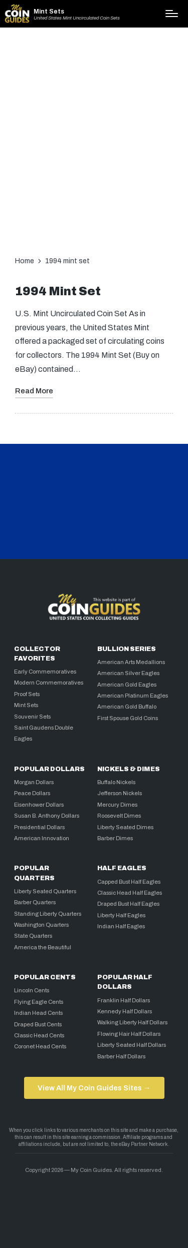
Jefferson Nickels (119, 793)
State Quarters (33, 936)
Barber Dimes (115, 838)
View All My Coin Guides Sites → (94, 1088)
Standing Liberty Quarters (47, 914)
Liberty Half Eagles (121, 915)
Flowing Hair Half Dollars (128, 1034)
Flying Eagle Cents (38, 1002)
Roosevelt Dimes (119, 816)
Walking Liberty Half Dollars (132, 1022)
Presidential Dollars (39, 827)
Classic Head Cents (39, 1035)
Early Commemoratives (45, 672)
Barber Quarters (35, 902)
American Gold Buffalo (126, 707)
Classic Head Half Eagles (129, 893)
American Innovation (41, 838)
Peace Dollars (32, 793)
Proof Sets (27, 694)
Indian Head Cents (38, 1013)
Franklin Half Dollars (123, 1000)
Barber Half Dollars (121, 1056)
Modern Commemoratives (48, 683)
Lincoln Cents (31, 990)
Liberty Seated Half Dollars (131, 1045)
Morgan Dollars (34, 782)
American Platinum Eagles (132, 696)
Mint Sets (49, 12)
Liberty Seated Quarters (45, 891)
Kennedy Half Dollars (124, 1011)
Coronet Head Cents (40, 1046)
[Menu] (171, 13)
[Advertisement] (94, 139)
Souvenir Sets (32, 717)
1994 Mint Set (58, 291)
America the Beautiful (42, 947)
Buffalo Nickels (116, 782)
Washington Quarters (41, 925)
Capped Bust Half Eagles (128, 882)
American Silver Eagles (128, 673)
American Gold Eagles (126, 685)
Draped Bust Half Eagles (128, 904)
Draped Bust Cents (38, 1024)
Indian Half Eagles (121, 926)
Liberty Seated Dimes (125, 827)
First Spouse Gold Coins (127, 718)
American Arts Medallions (131, 662)
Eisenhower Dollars (39, 805)
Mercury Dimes (117, 805)
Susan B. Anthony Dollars (46, 816)
